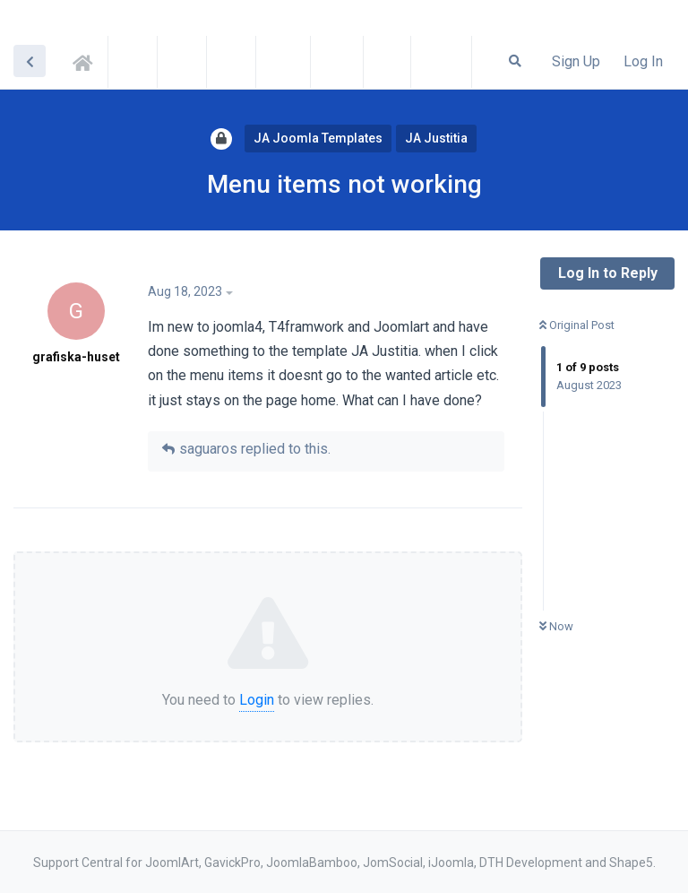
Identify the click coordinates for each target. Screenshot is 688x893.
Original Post (577, 325)
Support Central (88, 60)
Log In (643, 61)
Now (556, 626)
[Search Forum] (515, 61)
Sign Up (576, 61)
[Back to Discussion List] (29, 61)
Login (256, 699)
